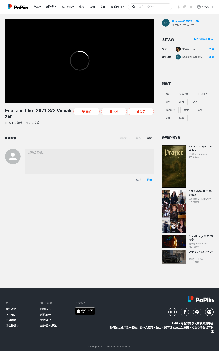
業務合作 (45, 320)
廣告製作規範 (48, 325)
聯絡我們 (45, 314)
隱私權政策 (12, 325)
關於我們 (10, 309)
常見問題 (10, 314)
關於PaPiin (117, 6)
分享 (140, 111)
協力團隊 (66, 6)
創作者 (50, 6)
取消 (138, 179)
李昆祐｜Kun (189, 49)
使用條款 (10, 320)
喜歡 (86, 111)
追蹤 (197, 21)
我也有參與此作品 (203, 39)
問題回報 (45, 309)
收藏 (114, 111)
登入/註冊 (205, 7)
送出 (149, 179)
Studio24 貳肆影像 (182, 21)
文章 (103, 6)
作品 (36, 6)
